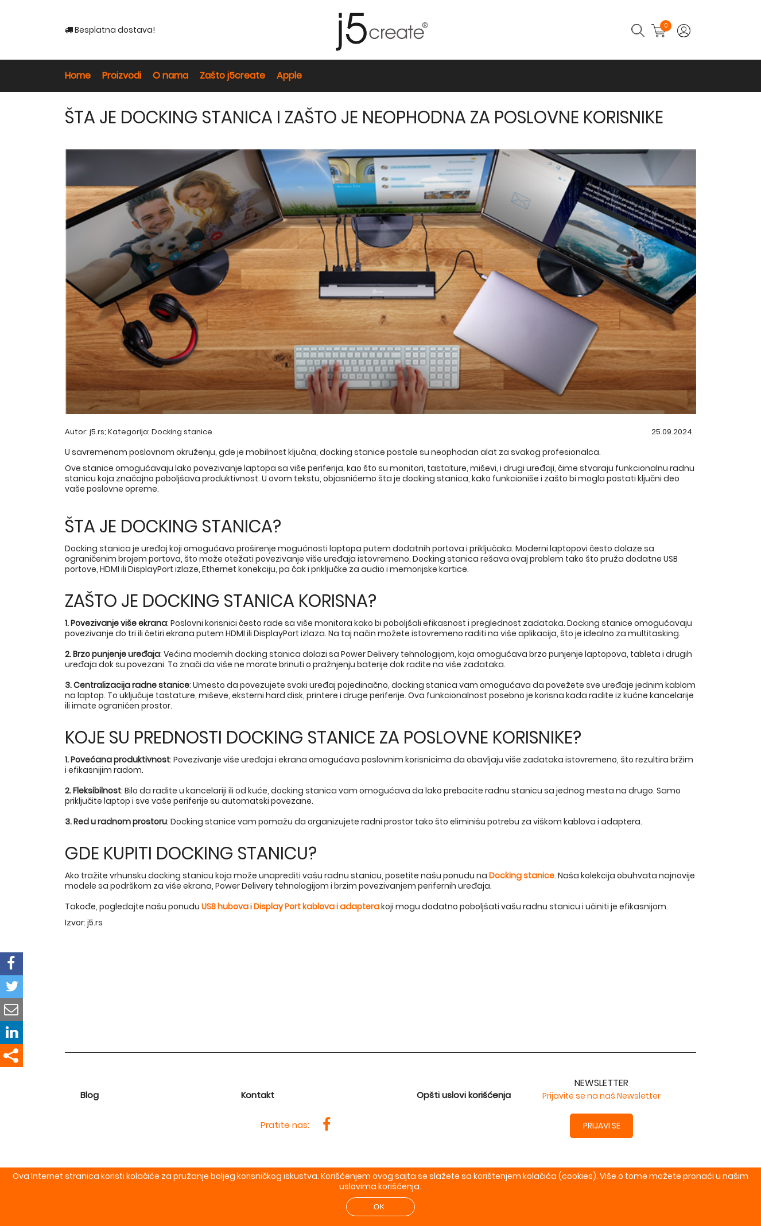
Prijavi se (601, 1125)
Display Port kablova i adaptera (316, 906)
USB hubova (225, 906)
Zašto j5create (232, 75)
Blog (89, 1095)
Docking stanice (182, 431)
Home (78, 75)
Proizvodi (121, 75)
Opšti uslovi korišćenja (464, 1095)
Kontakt (257, 1095)
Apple (289, 75)
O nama (170, 75)
